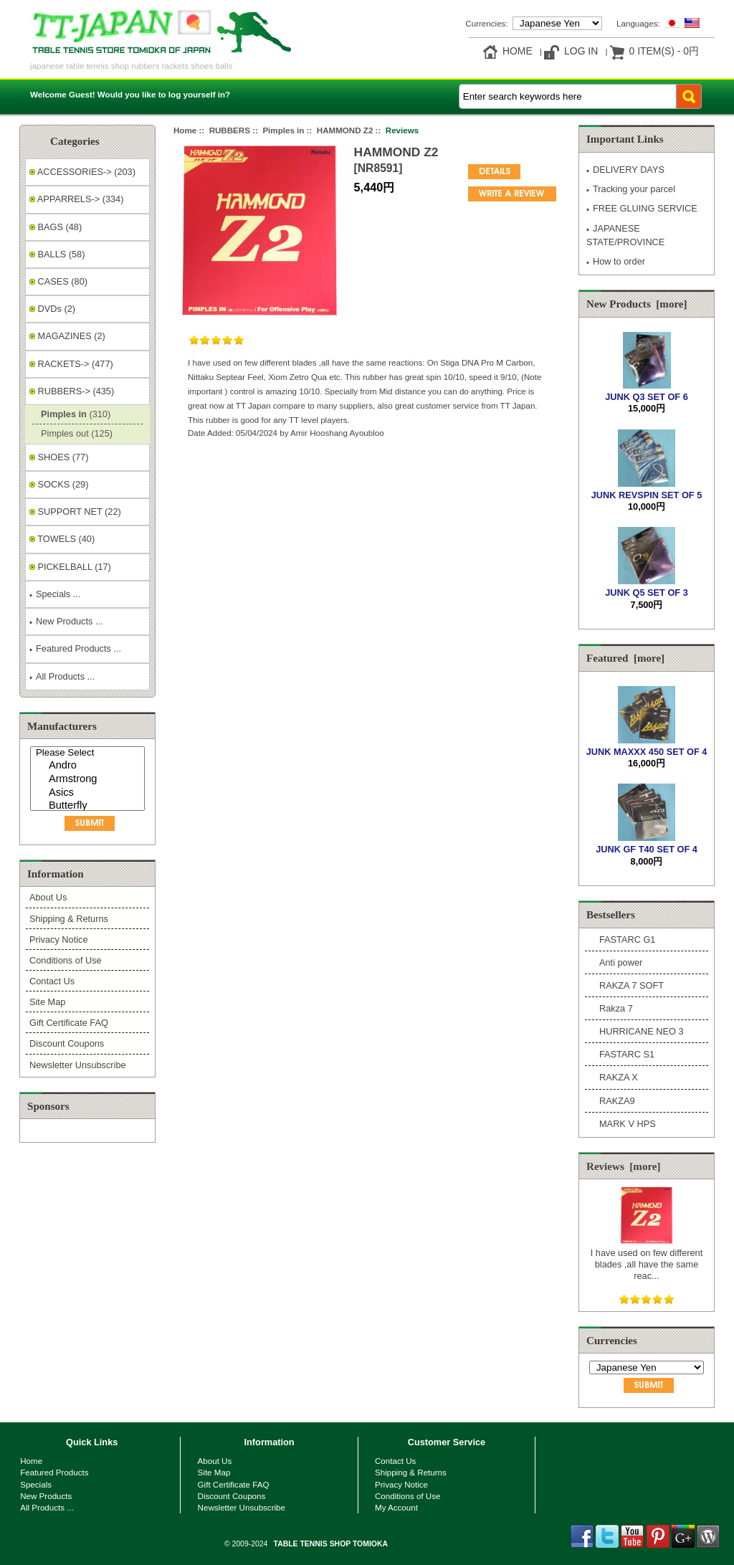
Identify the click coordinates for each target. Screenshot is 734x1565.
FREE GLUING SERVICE (641, 208)
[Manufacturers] (87, 778)
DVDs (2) (52, 308)
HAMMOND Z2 (345, 130)
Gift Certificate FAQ (68, 1022)
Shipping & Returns (68, 918)
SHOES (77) (58, 457)
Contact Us (52, 981)
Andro (89, 766)
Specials (36, 1484)
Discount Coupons (66, 1043)
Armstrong (89, 779)
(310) (73, 414)
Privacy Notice (58, 939)
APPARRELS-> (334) (76, 199)
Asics (89, 793)
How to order (615, 261)
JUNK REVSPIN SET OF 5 (646, 489)
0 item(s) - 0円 (664, 51)
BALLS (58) (57, 254)
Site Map (47, 1001)
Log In (581, 51)
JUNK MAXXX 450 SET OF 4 (646, 746)
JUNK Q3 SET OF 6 (646, 391)
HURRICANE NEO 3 (641, 1031)
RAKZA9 (617, 1100)
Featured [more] (625, 658)
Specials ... (54, 594)
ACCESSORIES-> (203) (82, 171)
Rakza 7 (616, 1008)
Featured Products (54, 1472)
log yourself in (196, 94)
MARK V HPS (627, 1123)
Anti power (620, 962)
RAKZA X (618, 1077)
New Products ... (66, 621)
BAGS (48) (55, 227)
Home (517, 51)
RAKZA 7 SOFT (631, 985)
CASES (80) (58, 281)
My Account (396, 1507)
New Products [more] (636, 304)
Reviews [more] (623, 1166)
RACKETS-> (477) (71, 363)
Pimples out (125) (74, 433)
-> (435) (71, 391)
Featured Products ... (75, 648)
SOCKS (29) (58, 484)
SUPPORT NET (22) (75, 511)
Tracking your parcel (630, 189)
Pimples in (283, 130)
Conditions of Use (65, 960)
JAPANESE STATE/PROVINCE (625, 235)
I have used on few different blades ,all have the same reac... (646, 1258)
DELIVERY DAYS (625, 169)
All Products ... (62, 676)
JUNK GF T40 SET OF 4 (646, 843)
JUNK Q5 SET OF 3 (646, 587)
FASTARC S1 (626, 1054)
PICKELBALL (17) (70, 566)
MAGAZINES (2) (67, 335)
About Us (48, 897)
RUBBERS (229, 130)
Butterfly (89, 806)
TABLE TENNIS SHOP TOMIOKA (331, 1544)
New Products (46, 1495)
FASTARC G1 (627, 939)
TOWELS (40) (62, 538)
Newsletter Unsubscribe (77, 1065)
